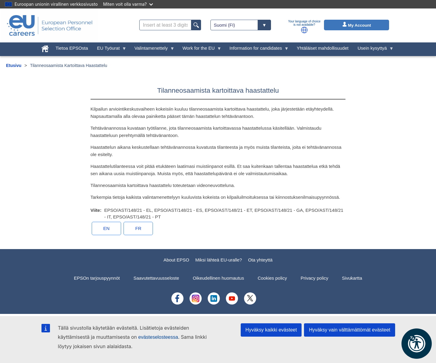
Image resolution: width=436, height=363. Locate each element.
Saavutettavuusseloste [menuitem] (156, 278)
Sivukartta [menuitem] (352, 278)
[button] (304, 30)
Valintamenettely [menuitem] (152, 49)
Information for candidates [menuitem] (257, 49)
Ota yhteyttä (260, 259)
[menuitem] (45, 47)
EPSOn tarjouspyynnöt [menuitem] (97, 278)
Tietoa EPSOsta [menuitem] (72, 48)
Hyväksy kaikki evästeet (271, 329)
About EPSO (176, 259)
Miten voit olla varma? (128, 4)
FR (138, 228)
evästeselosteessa (158, 337)
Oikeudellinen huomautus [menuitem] (218, 278)
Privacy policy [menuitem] (315, 278)
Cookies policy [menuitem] (272, 278)
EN (106, 228)
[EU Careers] (49, 25)
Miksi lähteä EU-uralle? (218, 259)
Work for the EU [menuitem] (200, 49)
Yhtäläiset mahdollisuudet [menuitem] (322, 48)
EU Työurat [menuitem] (110, 49)
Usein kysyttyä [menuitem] (373, 49)
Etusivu (13, 65)
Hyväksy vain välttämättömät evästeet (349, 329)
